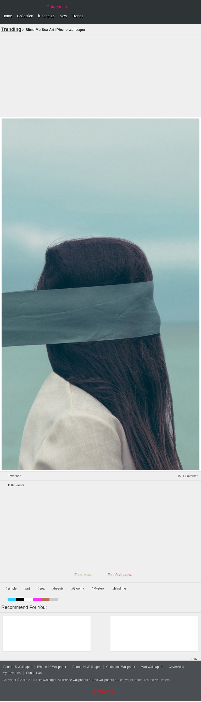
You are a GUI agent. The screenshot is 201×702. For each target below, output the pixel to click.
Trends (77, 16)
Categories (57, 7)
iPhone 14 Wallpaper (86, 667)
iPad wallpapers (103, 680)
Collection (25, 16)
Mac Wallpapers (152, 667)
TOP (194, 659)
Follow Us (104, 691)
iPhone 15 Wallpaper (17, 667)
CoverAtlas (176, 667)
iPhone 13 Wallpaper (51, 667)
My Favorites (12, 673)
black (20, 599)
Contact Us (34, 673)
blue (12, 599)
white (28, 599)
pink (37, 599)
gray (53, 599)
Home (7, 16)
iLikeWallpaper (46, 680)
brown (45, 599)
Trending (11, 29)
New (63, 16)
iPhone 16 (46, 16)
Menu (195, 16)
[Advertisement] (100, 75)
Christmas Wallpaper (120, 667)
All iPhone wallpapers (73, 680)
